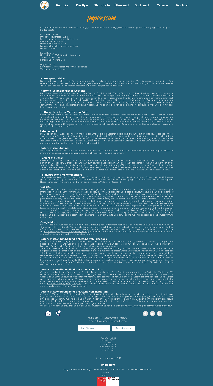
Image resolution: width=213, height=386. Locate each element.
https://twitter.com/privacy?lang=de (64, 283)
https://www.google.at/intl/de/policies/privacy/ (66, 231)
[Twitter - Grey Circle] (152, 313)
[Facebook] (145, 313)
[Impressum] (108, 365)
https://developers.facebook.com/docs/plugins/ (95, 246)
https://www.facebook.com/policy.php (139, 260)
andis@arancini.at (56, 60)
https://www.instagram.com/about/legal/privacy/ (148, 306)
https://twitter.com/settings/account (63, 286)
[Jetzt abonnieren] (124, 328)
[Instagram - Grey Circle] (159, 313)
